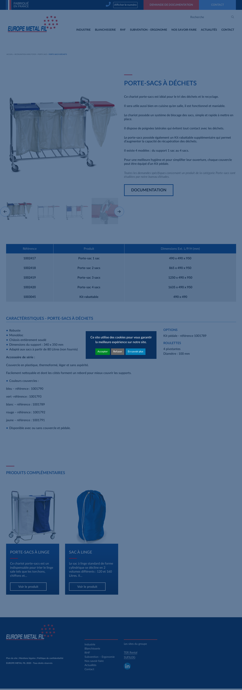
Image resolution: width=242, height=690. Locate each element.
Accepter (103, 351)
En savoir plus (135, 351)
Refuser (117, 351)
